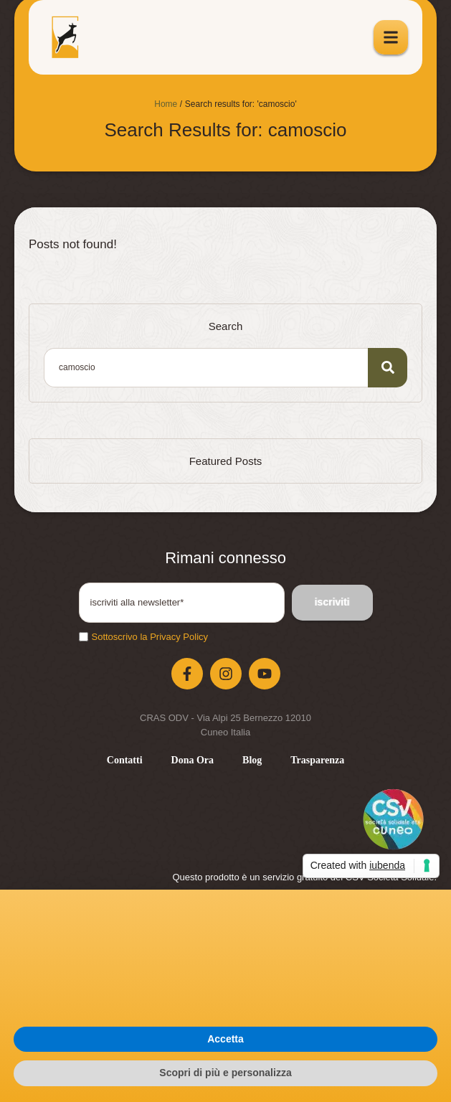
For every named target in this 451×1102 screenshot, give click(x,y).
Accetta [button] (225, 1039)
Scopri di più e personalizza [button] (225, 1072)
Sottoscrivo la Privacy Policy (150, 636)
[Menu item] (125, 760)
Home (165, 104)
